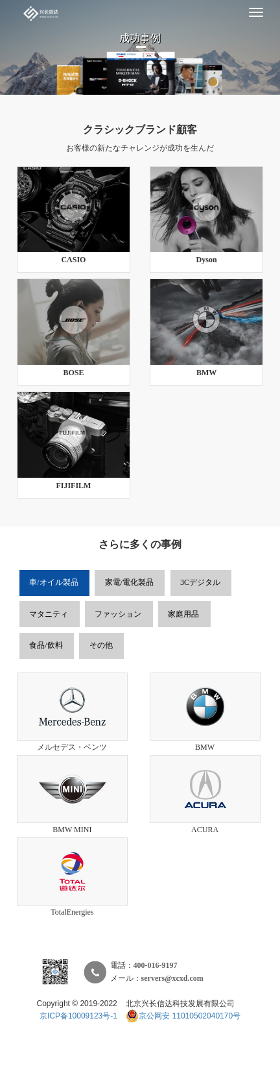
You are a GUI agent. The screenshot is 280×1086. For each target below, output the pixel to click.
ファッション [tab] (118, 614)
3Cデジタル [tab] (200, 583)
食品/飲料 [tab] (45, 646)
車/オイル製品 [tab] (53, 583)
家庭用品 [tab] (183, 614)
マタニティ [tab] (48, 614)
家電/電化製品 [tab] (129, 583)
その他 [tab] (101, 646)
